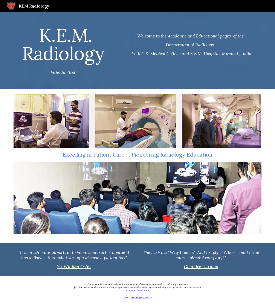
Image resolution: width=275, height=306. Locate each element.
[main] (63, 50)
